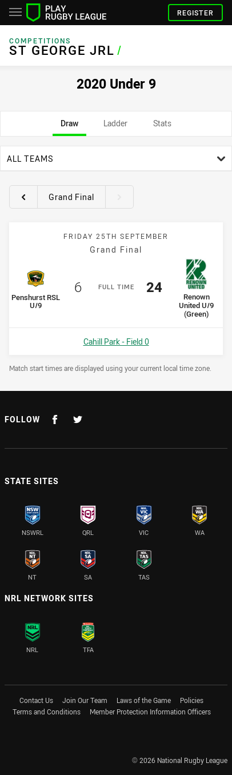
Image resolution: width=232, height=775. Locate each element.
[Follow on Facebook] (55, 419)
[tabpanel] (116, 259)
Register (195, 12)
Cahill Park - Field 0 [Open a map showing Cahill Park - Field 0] (116, 341)
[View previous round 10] (23, 196)
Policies (191, 700)
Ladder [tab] (115, 127)
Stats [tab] (162, 127)
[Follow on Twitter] (77, 419)
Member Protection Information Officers (150, 711)
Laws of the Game (144, 700)
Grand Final (71, 196)
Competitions (40, 41)
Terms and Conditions (47, 711)
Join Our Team (84, 700)
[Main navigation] (15, 12)
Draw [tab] (69, 127)
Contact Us (36, 700)
